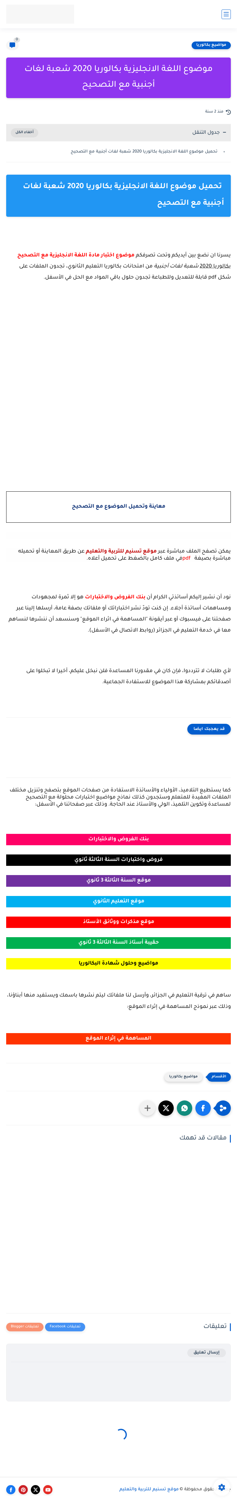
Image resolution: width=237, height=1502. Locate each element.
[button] (203, 1108)
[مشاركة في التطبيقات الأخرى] (147, 1108)
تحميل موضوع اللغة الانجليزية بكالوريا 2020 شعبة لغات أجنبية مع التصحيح (145, 151)
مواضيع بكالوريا (211, 45)
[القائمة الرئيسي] (226, 14)
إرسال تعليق (206, 1352)
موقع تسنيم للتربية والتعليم (149, 1489)
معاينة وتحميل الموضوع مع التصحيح (118, 507)
